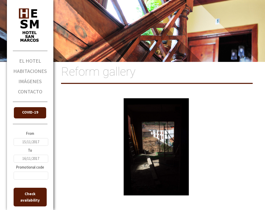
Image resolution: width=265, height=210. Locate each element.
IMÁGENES (30, 81)
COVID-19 (30, 112)
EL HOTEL (30, 61)
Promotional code (30, 167)
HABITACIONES (30, 71)
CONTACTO (30, 91)
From (30, 133)
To (30, 150)
